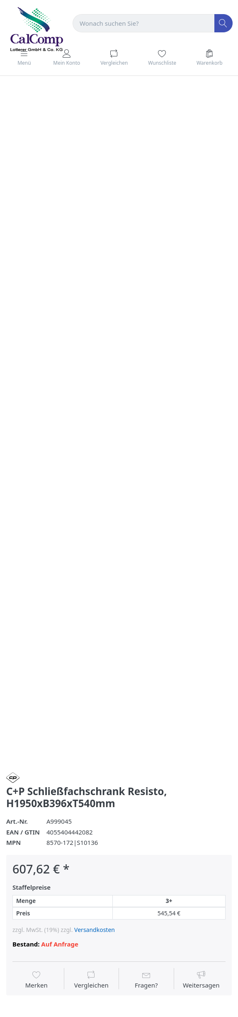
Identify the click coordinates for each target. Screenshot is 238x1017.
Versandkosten (94, 930)
